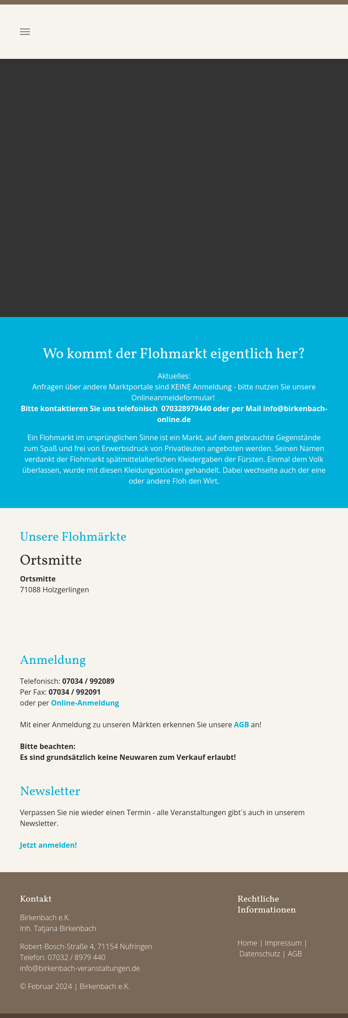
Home (247, 943)
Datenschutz (259, 954)
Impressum (283, 943)
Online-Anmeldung (85, 703)
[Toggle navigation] (25, 31)
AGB (241, 725)
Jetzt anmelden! (48, 845)
